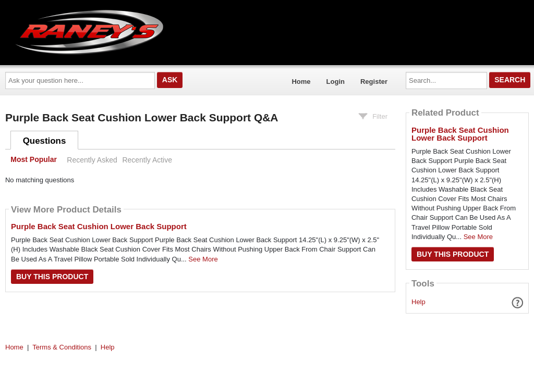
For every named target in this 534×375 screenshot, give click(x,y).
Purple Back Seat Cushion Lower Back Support (99, 226)
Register (373, 81)
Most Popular (33, 160)
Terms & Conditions (61, 347)
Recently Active (147, 160)
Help (418, 302)
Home (301, 81)
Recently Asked (92, 160)
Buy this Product (52, 276)
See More (202, 259)
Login (335, 81)
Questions (44, 141)
